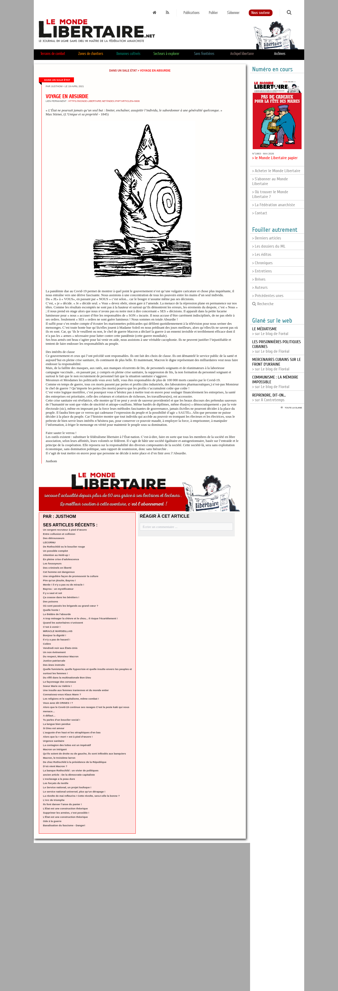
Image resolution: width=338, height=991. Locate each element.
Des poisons (50, 601)
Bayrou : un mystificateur (58, 588)
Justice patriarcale (54, 660)
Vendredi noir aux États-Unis (60, 647)
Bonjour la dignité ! (54, 635)
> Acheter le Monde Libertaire (276, 170)
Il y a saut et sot (52, 593)
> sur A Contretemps (269, 397)
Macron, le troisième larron (59, 757)
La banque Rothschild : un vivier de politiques (70, 770)
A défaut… (49, 715)
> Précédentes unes (267, 295)
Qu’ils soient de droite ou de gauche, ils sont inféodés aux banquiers (84, 753)
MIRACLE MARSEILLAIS (57, 631)
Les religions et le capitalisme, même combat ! (71, 698)
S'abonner (233, 13)
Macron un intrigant (55, 749)
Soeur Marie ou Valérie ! (57, 686)
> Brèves (258, 279)
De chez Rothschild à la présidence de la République (74, 762)
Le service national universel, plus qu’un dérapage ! (74, 791)
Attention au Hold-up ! (56, 555)
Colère (47, 643)
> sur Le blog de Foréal (270, 331)
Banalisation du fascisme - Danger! (64, 825)
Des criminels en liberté (57, 567)
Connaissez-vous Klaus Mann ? (62, 694)
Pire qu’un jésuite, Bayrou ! (59, 580)
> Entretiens (262, 271)
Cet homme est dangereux (59, 571)
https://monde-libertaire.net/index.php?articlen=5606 (104, 101)
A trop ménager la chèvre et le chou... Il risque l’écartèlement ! (80, 618)
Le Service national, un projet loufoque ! (67, 787)
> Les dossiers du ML (268, 246)
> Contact (259, 213)
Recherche (263, 303)
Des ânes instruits (54, 664)
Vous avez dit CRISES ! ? (58, 702)
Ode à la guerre (52, 821)
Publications (192, 13)
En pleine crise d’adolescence (61, 559)
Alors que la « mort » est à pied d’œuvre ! (68, 736)
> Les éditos (261, 254)
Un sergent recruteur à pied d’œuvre (65, 529)
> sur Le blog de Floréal (276, 364)
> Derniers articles (266, 238)
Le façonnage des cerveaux (59, 681)
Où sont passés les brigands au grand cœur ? (70, 605)
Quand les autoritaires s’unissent (63, 622)
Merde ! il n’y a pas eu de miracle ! (63, 584)
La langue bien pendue (57, 724)
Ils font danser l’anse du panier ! (62, 804)
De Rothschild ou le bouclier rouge (64, 546)
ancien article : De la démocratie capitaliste (69, 774)
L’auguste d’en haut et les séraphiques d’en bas (72, 732)
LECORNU (49, 542)
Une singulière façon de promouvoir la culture (70, 576)
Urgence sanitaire (53, 740)
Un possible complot (55, 550)
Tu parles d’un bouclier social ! (61, 719)
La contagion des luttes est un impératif (67, 745)
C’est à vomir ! (51, 626)
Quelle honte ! (51, 609)
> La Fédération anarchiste (273, 204)
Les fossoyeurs (52, 563)
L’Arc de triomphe (54, 800)
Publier (213, 13)
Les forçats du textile (55, 783)
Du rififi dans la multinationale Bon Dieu (67, 677)
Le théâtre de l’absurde (57, 614)
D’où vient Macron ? (55, 766)
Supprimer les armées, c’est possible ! (66, 812)
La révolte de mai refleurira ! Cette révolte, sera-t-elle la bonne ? (81, 795)
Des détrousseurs (53, 538)
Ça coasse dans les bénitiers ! (61, 597)
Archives (279, 54)
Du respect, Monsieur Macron (60, 656)
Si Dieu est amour (53, 728)
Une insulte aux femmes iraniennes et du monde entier (76, 690)
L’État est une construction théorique (65, 808)
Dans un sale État (123, 70)
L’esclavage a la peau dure (59, 778)
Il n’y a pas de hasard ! (56, 639)
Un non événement (54, 652)
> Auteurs (259, 287)
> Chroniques (262, 263)
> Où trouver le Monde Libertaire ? (270, 194)
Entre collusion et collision (59, 533)
